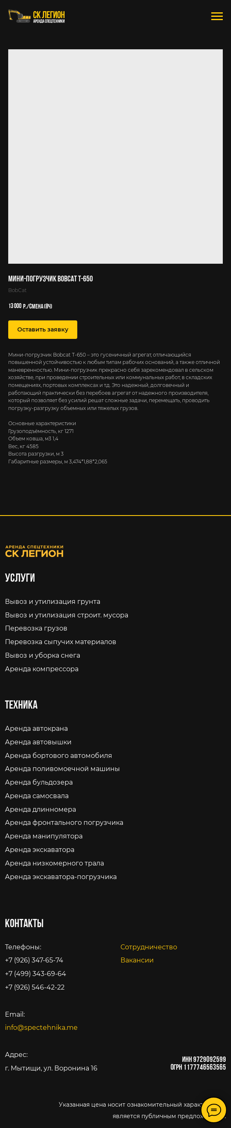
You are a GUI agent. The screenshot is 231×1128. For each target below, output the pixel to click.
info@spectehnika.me (41, 1027)
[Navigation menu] (217, 16)
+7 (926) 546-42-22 (35, 987)
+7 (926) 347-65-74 (34, 960)
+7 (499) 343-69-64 (35, 973)
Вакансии (137, 960)
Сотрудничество (148, 947)
